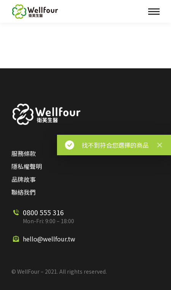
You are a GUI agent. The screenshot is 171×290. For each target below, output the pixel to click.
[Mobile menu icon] (154, 11)
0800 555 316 (43, 212)
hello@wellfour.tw (49, 238)
